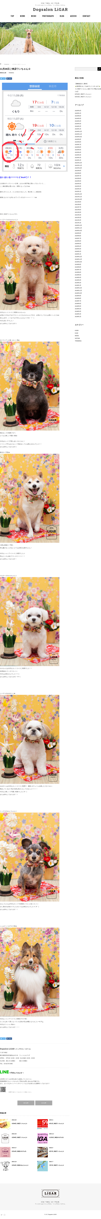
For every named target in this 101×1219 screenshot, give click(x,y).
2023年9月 (78, 139)
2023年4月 (78, 152)
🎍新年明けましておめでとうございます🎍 (87, 86)
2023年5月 (78, 149)
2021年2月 (78, 220)
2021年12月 (78, 194)
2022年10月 (78, 168)
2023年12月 (78, 131)
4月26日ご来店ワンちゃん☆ (19, 1123)
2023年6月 (78, 147)
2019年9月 (78, 264)
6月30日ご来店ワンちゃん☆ (83, 94)
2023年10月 (78, 136)
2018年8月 (78, 298)
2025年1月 (78, 113)
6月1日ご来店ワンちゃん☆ (56, 1123)
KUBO (77, 330)
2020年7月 (78, 238)
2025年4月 (78, 110)
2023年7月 (78, 144)
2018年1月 (78, 316)
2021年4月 (78, 215)
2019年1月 (78, 285)
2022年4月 (78, 183)
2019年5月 (78, 275)
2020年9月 (78, 233)
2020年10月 (78, 230)
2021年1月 (78, 222)
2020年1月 (78, 254)
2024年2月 (78, 126)
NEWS (22, 16)
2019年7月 (78, 269)
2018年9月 (78, 295)
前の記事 (26, 1103)
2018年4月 (78, 308)
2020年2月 (78, 251)
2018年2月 (78, 314)
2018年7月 (78, 301)
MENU (33, 16)
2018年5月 (78, 306)
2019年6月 (78, 272)
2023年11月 (78, 134)
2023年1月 (78, 160)
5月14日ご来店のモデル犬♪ (19, 1151)
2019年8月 (78, 267)
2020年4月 (78, 246)
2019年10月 (78, 262)
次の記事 (43, 1103)
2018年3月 (78, 311)
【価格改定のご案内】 (81, 83)
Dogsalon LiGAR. (52, 1214)
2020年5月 (78, 243)
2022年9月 (78, 170)
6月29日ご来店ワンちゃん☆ (83, 96)
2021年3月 (78, 217)
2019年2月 (78, 282)
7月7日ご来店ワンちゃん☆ (56, 1165)
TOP (12, 16)
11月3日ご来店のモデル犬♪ (56, 1137)
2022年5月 (78, 181)
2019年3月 (78, 280)
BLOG (62, 16)
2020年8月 (78, 235)
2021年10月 (78, 199)
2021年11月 (78, 196)
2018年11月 (78, 290)
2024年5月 (78, 118)
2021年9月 (78, 202)
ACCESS (73, 16)
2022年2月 (78, 189)
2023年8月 (78, 142)
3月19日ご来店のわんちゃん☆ (20, 1165)
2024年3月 (78, 123)
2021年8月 (78, 204)
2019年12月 (78, 256)
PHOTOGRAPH (48, 16)
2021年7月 (78, 207)
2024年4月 (78, 121)
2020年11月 (78, 228)
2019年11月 (78, 259)
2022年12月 (78, 162)
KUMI (76, 333)
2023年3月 (78, 155)
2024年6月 (78, 116)
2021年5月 (78, 212)
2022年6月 (78, 178)
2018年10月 (78, 293)
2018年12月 (78, 288)
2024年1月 (78, 129)
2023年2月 (78, 157)
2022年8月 (78, 173)
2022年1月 (78, 191)
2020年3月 (78, 248)
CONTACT (86, 16)
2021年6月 (78, 209)
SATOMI (77, 338)
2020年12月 (78, 225)
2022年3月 (78, 186)
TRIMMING (6, 64)
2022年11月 (78, 165)
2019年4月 (78, 277)
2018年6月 (78, 303)
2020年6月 (78, 241)
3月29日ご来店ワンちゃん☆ (19, 1137)
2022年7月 (78, 175)
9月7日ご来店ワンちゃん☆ (56, 1151)
